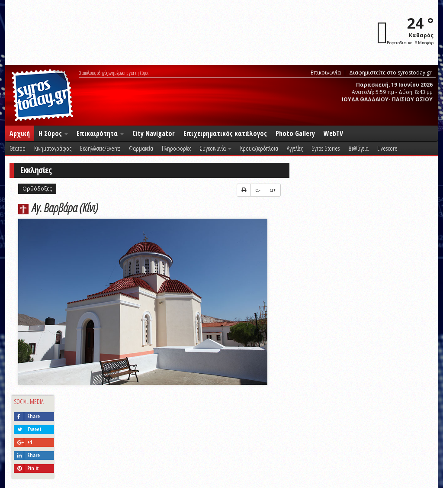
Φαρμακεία (141, 148)
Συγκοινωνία (215, 148)
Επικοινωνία (326, 72)
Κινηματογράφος (52, 148)
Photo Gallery (295, 133)
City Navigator (153, 133)
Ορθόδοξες (37, 188)
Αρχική (20, 133)
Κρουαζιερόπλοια (259, 148)
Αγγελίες (295, 148)
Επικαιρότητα (100, 133)
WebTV (333, 133)
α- (257, 190)
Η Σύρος (53, 133)
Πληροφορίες (176, 148)
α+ (273, 190)
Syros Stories (325, 148)
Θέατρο (18, 148)
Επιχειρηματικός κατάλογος (225, 133)
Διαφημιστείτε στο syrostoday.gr (390, 72)
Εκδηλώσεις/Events (100, 148)
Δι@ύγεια (358, 148)
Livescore (387, 148)
